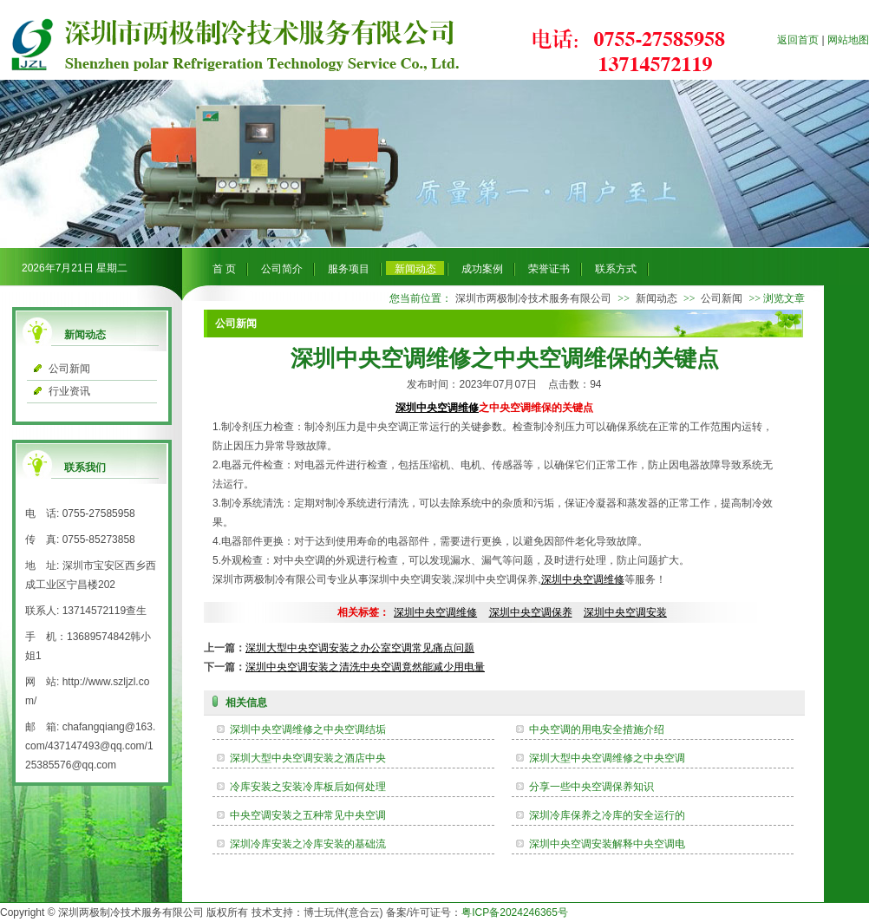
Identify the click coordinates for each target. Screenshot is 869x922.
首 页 (224, 269)
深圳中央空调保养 (530, 612)
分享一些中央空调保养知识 (591, 787)
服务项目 (348, 269)
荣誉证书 (549, 269)
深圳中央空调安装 (625, 612)
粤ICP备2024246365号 (514, 912)
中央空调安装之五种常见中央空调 (308, 815)
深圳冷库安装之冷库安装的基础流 (308, 844)
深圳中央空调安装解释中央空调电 (607, 844)
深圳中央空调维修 (437, 408)
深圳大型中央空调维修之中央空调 (607, 758)
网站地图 (848, 40)
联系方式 (616, 269)
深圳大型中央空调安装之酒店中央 (308, 758)
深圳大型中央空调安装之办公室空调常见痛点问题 (359, 648)
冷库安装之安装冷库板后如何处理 (308, 787)
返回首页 (798, 40)
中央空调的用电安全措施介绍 (596, 729)
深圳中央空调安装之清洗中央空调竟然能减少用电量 (365, 667)
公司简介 (282, 269)
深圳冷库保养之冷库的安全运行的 (607, 815)
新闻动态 (415, 269)
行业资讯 (69, 391)
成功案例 (482, 269)
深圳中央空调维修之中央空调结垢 (308, 729)
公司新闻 (69, 369)
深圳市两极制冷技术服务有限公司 (533, 298)
